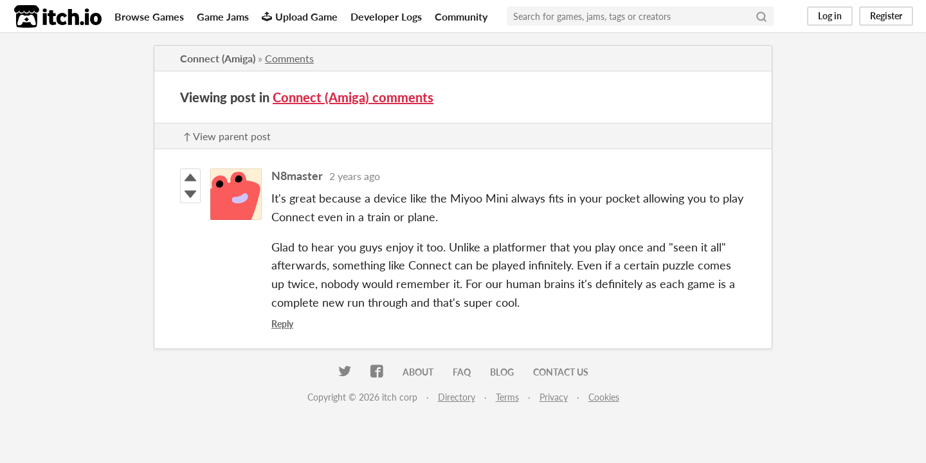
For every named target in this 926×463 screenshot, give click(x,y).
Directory (456, 397)
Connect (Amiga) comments (353, 97)
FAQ (462, 372)
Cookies (603, 397)
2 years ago (354, 176)
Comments (289, 58)
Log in (830, 15)
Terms (507, 397)
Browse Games (149, 16)
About (418, 372)
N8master (297, 175)
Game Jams (223, 16)
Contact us (560, 372)
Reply (282, 323)
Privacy (554, 397)
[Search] (761, 16)
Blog (502, 372)
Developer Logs (386, 16)
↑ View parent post (227, 136)
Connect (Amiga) (217, 58)
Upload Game (300, 16)
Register (886, 15)
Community (461, 16)
